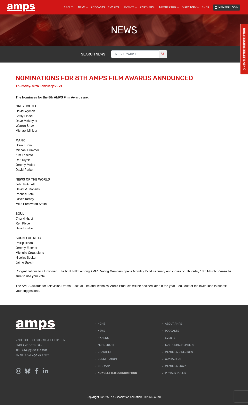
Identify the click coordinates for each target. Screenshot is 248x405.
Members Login (175, 366)
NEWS (83, 7)
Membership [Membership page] (106, 345)
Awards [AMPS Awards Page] (103, 338)
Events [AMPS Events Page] (170, 338)
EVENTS (130, 7)
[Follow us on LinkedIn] (45, 371)
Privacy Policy (175, 373)
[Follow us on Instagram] (18, 371)
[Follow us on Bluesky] (27, 371)
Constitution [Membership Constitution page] (107, 359)
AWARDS (114, 7)
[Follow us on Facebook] (36, 371)
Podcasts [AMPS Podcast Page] (172, 331)
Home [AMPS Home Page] (101, 323)
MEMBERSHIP (169, 7)
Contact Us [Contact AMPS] (173, 359)
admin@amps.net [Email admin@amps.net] (37, 355)
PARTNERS (148, 7)
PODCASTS (98, 7)
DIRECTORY (190, 7)
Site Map (104, 366)
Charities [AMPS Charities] (105, 352)
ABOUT (69, 7)
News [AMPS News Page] (101, 331)
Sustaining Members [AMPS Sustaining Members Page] (179, 345)
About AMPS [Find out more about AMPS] (173, 323)
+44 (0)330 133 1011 (34, 350)
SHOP (205, 7)
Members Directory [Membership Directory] (179, 352)
